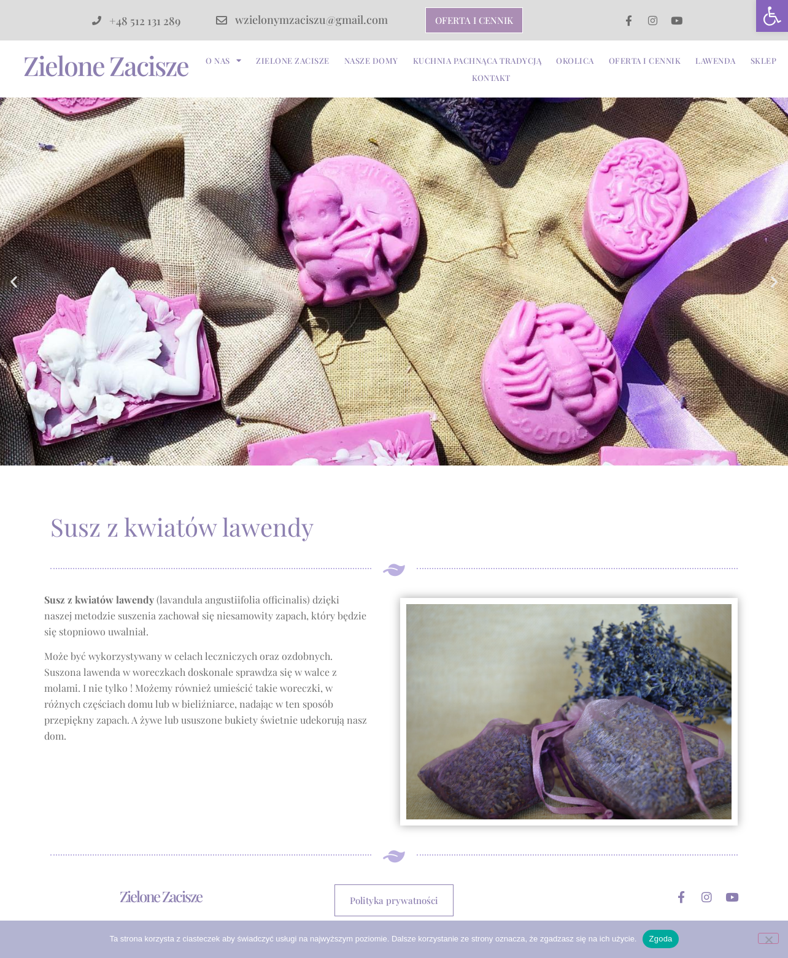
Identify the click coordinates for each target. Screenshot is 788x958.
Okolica (575, 60)
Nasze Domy (371, 60)
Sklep (764, 60)
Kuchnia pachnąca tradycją (477, 60)
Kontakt (491, 77)
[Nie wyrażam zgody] (768, 938)
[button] (772, 16)
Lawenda (715, 60)
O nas (223, 60)
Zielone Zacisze (105, 65)
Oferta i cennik (645, 60)
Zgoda (660, 938)
